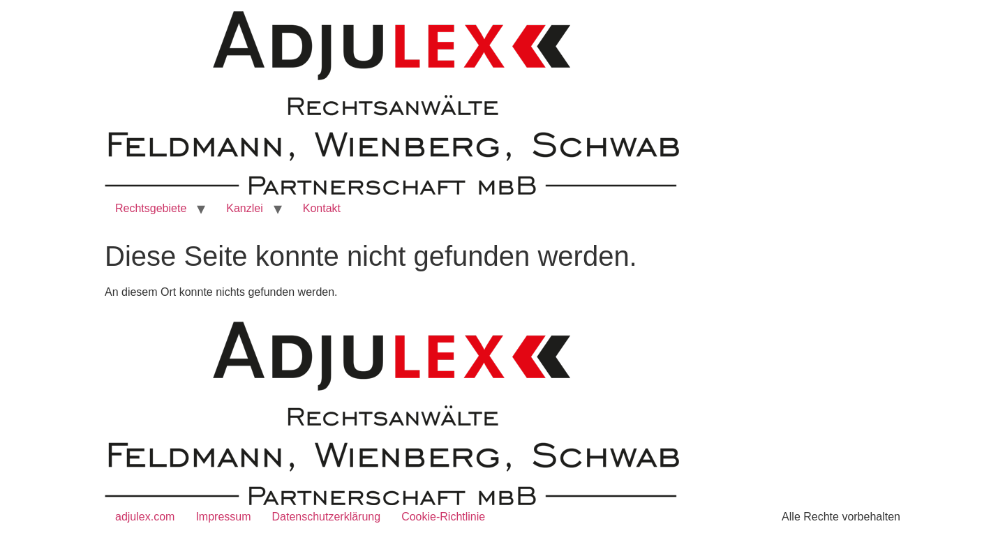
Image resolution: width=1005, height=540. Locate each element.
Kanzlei (244, 208)
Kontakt (322, 208)
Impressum (223, 517)
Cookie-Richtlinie (443, 517)
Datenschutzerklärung (326, 517)
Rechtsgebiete (150, 208)
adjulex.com (144, 517)
